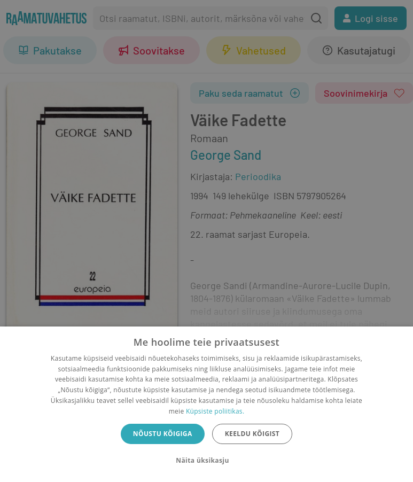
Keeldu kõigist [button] (252, 433)
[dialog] (206, 404)
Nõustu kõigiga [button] (162, 433)
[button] (206, 460)
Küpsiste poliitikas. (215, 411)
